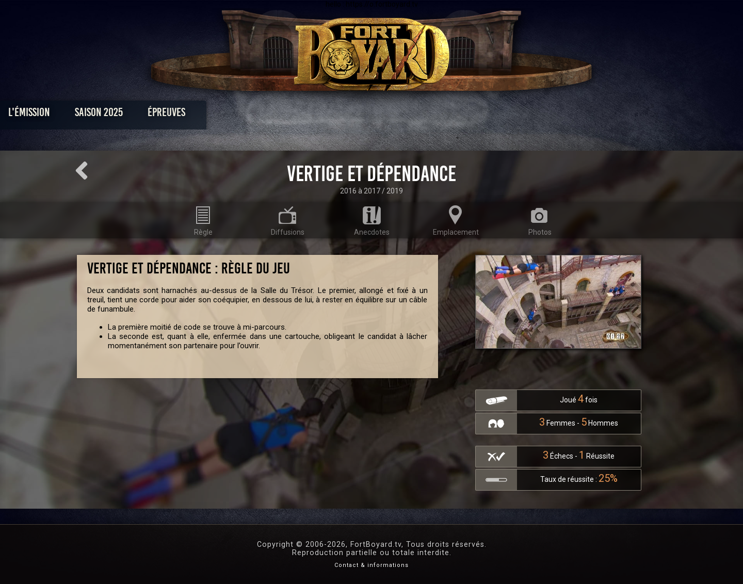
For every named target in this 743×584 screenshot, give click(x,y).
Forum (499, 115)
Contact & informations (371, 565)
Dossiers (443, 115)
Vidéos (388, 115)
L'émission (140, 115)
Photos (335, 115)
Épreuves (278, 115)
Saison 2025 (210, 115)
